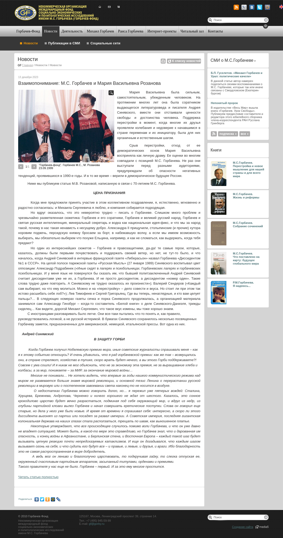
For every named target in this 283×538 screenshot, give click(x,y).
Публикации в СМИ (64, 43)
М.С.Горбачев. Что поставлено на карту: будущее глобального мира (246, 258)
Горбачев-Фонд (28, 31)
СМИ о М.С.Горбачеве (232, 60)
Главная (27, 65)
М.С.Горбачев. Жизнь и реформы (246, 195)
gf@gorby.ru (96, 523)
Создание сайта (242, 526)
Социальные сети (105, 43)
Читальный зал (192, 31)
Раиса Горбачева (130, 31)
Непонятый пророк (224, 103)
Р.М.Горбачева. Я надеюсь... (244, 284)
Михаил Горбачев (100, 31)
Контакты (215, 31)
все (243, 134)
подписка (226, 134)
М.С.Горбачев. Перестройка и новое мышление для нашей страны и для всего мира (248, 169)
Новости (50, 31)
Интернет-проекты (161, 31)
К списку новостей (186, 61)
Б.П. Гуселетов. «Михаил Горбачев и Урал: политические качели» (236, 74)
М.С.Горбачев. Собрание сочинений (248, 224)
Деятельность (72, 31)
